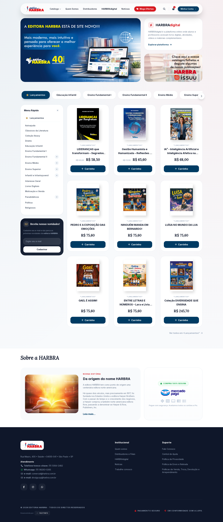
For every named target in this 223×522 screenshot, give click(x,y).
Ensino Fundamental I (99, 95)
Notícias (125, 9)
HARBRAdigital (109, 9)
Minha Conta (188, 9)
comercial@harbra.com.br (44, 473)
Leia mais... (89, 414)
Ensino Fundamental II (135, 95)
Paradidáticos (32, 197)
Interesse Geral (33, 181)
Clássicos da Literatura (36, 130)
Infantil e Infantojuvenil (37, 175)
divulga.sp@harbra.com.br (44, 477)
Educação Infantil (66, 95)
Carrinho (88, 168)
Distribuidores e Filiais (125, 454)
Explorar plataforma (160, 44)
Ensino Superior (193, 95)
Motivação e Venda (35, 191)
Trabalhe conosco (123, 469)
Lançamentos (35, 95)
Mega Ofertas (145, 9)
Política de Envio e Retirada (175, 464)
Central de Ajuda (170, 454)
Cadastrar (42, 249)
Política (29, 202)
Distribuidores (90, 9)
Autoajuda (30, 125)
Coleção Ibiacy (32, 136)
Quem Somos (72, 9)
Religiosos (30, 208)
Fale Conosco (168, 449)
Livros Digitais (32, 186)
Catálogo (55, 9)
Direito (28, 141)
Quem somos (121, 449)
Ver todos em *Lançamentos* (186, 333)
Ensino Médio (165, 95)
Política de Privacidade (173, 459)
